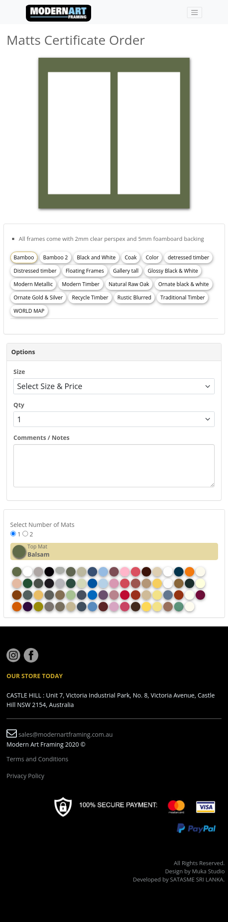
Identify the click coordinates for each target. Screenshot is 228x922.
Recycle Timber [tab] (90, 297)
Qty (18, 405)
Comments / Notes (41, 437)
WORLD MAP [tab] (29, 311)
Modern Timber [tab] (80, 284)
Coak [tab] (131, 257)
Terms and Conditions (37, 759)
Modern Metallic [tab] (33, 284)
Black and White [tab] (96, 257)
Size (19, 372)
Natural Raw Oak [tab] (129, 284)
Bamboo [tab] (24, 257)
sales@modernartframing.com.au (66, 734)
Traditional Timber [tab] (182, 297)
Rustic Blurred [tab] (134, 297)
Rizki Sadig (210, 887)
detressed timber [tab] (188, 257)
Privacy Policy (25, 776)
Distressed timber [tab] (35, 270)
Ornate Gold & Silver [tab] (38, 297)
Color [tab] (152, 257)
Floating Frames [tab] (85, 270)
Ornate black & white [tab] (183, 284)
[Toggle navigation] (195, 12)
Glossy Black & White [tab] (173, 270)
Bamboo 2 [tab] (55, 257)
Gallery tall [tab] (126, 270)
